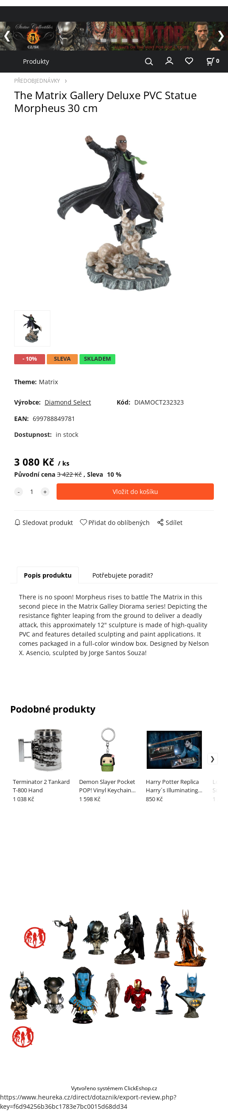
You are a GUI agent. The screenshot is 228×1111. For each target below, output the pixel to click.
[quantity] (32, 491)
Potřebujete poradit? (122, 575)
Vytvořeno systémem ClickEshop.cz (114, 1088)
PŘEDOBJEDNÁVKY (37, 80)
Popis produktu (48, 575)
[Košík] (212, 61)
